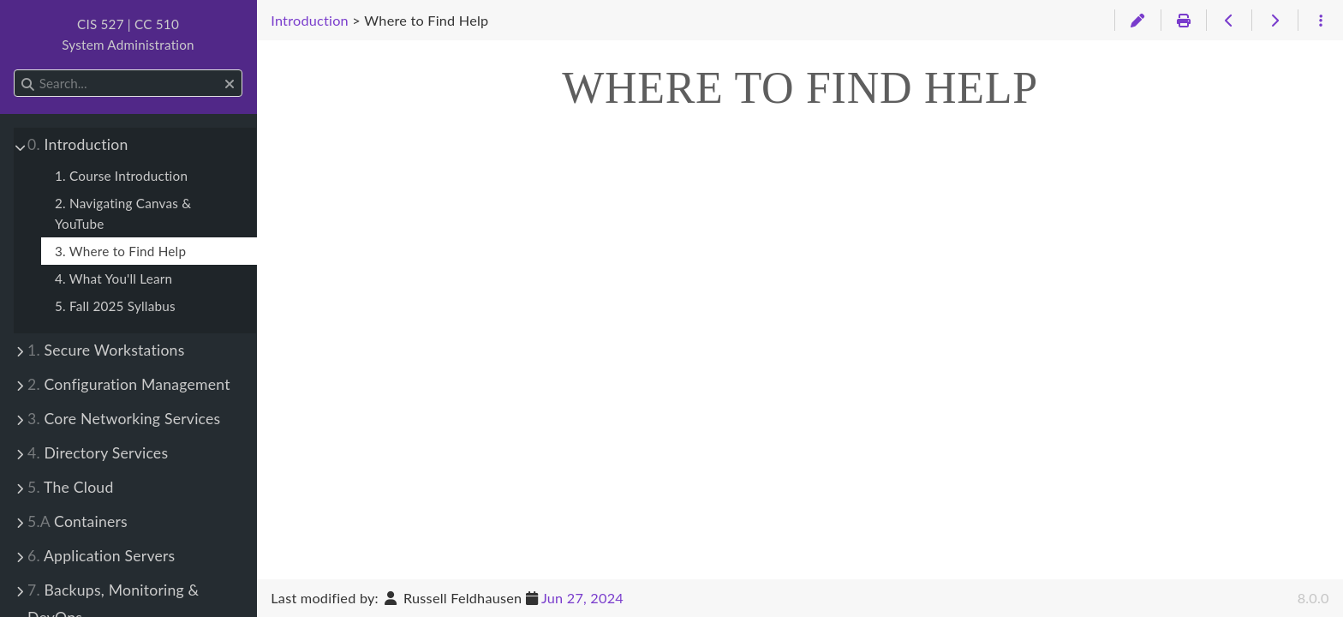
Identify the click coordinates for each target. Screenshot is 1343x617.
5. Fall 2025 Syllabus (115, 306)
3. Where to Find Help (120, 251)
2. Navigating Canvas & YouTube (123, 213)
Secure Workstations (106, 350)
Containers (77, 521)
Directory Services (97, 453)
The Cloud (70, 487)
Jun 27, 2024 (582, 598)
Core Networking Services (123, 419)
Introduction (77, 144)
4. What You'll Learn (113, 278)
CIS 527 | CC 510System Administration (128, 34)
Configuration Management (128, 384)
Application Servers (101, 556)
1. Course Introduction (121, 175)
